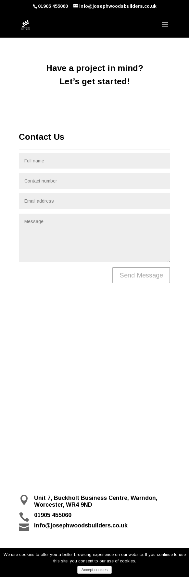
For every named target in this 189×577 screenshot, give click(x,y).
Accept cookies (95, 570)
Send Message (141, 275)
